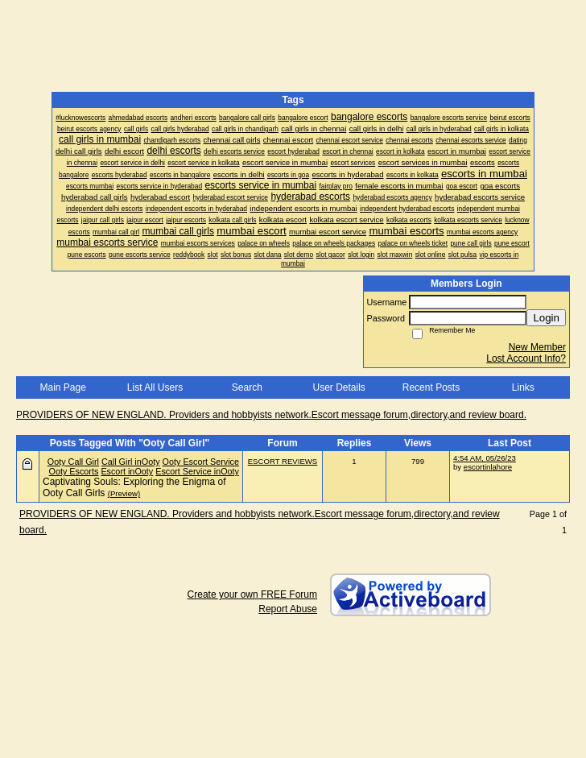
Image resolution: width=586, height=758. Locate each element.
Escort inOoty (127, 471)
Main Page (62, 387)
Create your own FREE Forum (252, 594)
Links (523, 387)
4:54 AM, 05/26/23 (484, 458)
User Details (338, 387)
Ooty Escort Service (201, 461)
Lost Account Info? (526, 358)
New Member (537, 347)
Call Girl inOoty (130, 461)
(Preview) (124, 493)
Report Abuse (287, 609)
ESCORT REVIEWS (283, 461)
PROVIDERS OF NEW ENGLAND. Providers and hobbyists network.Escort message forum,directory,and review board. (271, 414)
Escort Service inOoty (197, 471)
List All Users (155, 387)
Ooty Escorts (74, 471)
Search (247, 387)
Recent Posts (431, 387)
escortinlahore (488, 466)
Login (546, 318)
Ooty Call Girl (73, 461)
